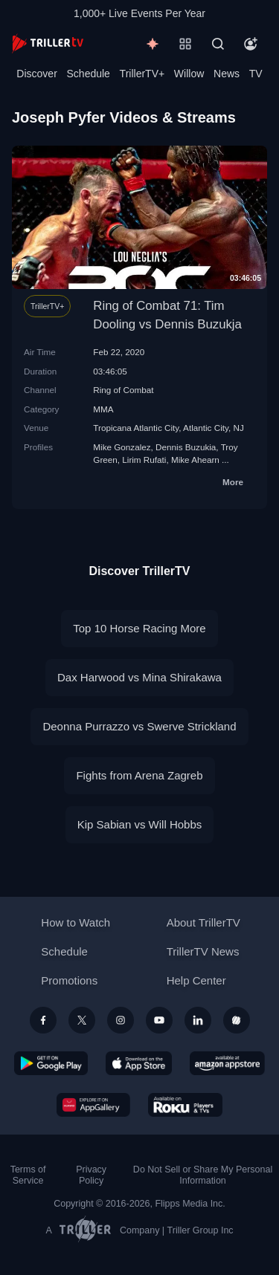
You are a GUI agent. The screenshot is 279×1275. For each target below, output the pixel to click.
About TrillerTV (203, 922)
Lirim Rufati (144, 459)
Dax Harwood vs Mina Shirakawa (139, 677)
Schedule (88, 74)
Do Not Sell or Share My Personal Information (202, 1175)
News (227, 74)
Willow (189, 74)
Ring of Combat (123, 390)
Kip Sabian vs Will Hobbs (139, 824)
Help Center (196, 980)
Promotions (69, 980)
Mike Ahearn (195, 459)
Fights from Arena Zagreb (139, 775)
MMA (103, 409)
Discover (36, 74)
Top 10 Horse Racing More (139, 628)
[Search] (218, 43)
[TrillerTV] (47, 43)
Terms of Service (28, 1175)
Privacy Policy (91, 1175)
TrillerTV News (203, 951)
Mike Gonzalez (121, 447)
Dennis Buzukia (185, 447)
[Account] (250, 43)
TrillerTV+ (142, 74)
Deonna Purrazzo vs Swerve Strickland (139, 726)
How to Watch (75, 922)
